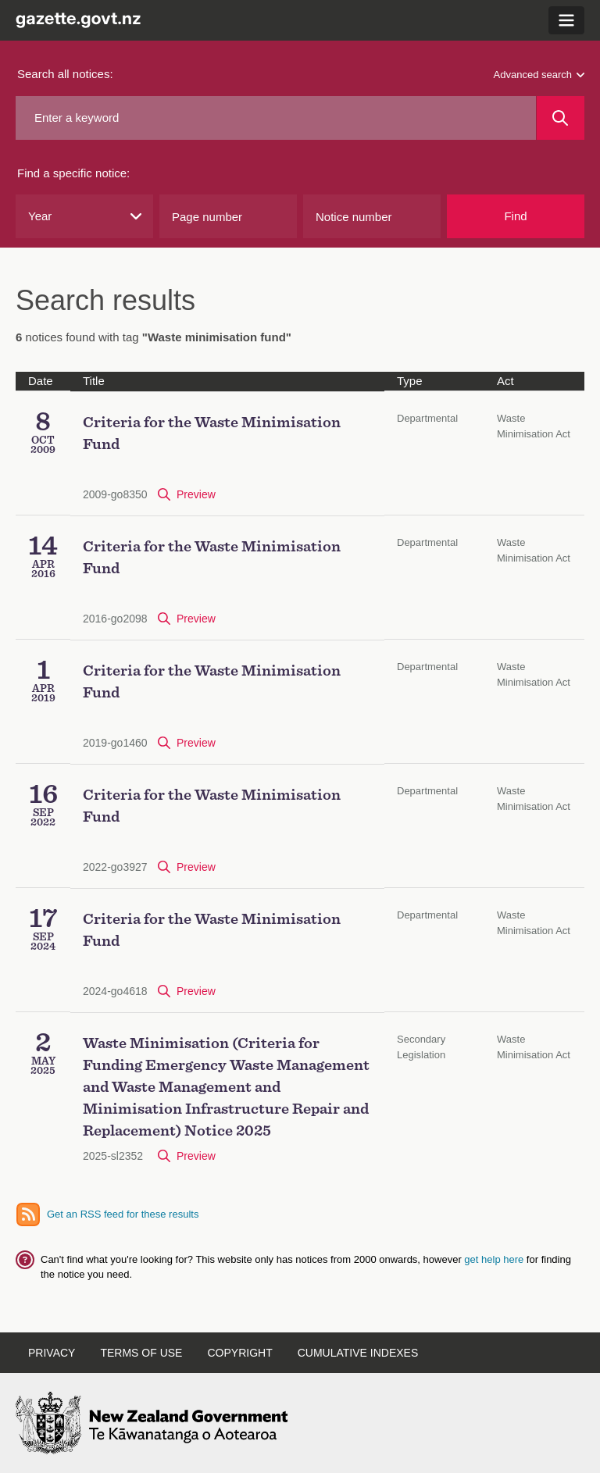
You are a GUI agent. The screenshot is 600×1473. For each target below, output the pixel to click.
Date (40, 380)
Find (515, 216)
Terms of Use (141, 1352)
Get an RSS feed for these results (122, 1214)
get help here (495, 1259)
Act (505, 380)
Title (94, 380)
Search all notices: (65, 73)
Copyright (239, 1352)
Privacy (51, 1352)
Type (410, 380)
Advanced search (539, 74)
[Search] (560, 118)
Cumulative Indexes (358, 1352)
